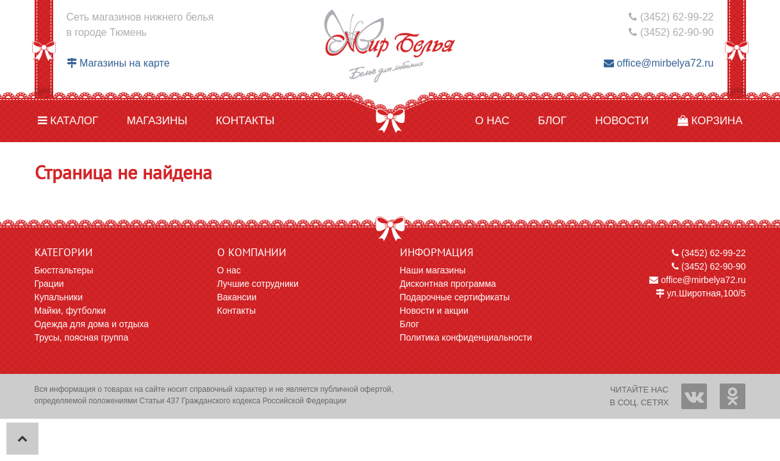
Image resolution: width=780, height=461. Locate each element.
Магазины (157, 121)
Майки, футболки (70, 310)
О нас (492, 121)
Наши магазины (433, 270)
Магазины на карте (118, 63)
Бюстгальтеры (64, 270)
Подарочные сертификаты (455, 297)
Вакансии (237, 297)
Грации (49, 284)
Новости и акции (434, 310)
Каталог (68, 121)
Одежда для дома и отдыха (92, 324)
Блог (552, 121)
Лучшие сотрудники (258, 284)
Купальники (59, 297)
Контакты (245, 121)
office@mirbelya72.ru (659, 63)
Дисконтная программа (448, 284)
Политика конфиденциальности (466, 337)
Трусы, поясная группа (82, 337)
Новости (622, 121)
